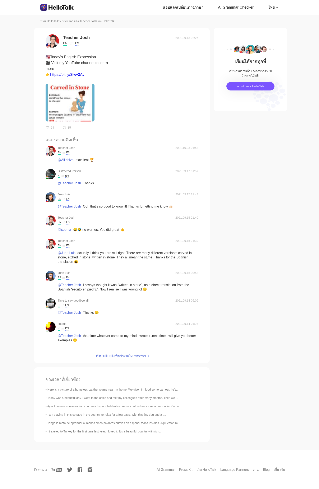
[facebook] (80, 469)
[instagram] (90, 469)
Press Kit (185, 469)
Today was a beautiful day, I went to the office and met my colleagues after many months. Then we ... (112, 398)
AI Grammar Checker (236, 7)
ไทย (271, 7)
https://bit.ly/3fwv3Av (67, 74)
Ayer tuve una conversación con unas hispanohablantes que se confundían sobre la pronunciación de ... (114, 406)
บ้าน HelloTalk (49, 21)
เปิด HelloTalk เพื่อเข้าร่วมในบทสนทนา (121, 355)
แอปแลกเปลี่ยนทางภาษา (183, 7)
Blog (266, 469)
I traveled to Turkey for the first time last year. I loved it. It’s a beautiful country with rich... (104, 431)
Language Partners (234, 469)
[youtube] (56, 470)
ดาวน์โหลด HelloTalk (250, 86)
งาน (256, 469)
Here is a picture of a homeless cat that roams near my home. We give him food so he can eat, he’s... (113, 389)
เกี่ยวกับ (279, 469)
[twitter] (69, 469)
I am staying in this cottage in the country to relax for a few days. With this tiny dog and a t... (106, 414)
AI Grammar (166, 469)
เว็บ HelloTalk (206, 469)
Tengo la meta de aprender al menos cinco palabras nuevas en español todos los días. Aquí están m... (113, 423)
